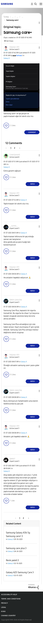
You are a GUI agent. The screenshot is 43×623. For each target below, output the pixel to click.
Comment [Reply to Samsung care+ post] (32, 132)
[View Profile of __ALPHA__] (14, 226)
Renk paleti (11, 560)
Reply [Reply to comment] (32, 184)
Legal (3, 607)
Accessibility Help (9, 595)
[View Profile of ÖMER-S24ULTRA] (16, 300)
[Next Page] (19, 148)
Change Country (8, 616)
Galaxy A (7, 58)
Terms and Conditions (11, 599)
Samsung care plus (15, 548)
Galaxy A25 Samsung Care (19, 572)
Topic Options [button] (35, 23)
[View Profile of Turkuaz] (19, 56)
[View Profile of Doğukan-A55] (14, 47)
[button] (35, 47)
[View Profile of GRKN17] (12, 459)
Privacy (4, 603)
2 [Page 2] (14, 148)
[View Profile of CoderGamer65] (15, 155)
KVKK (3, 611)
